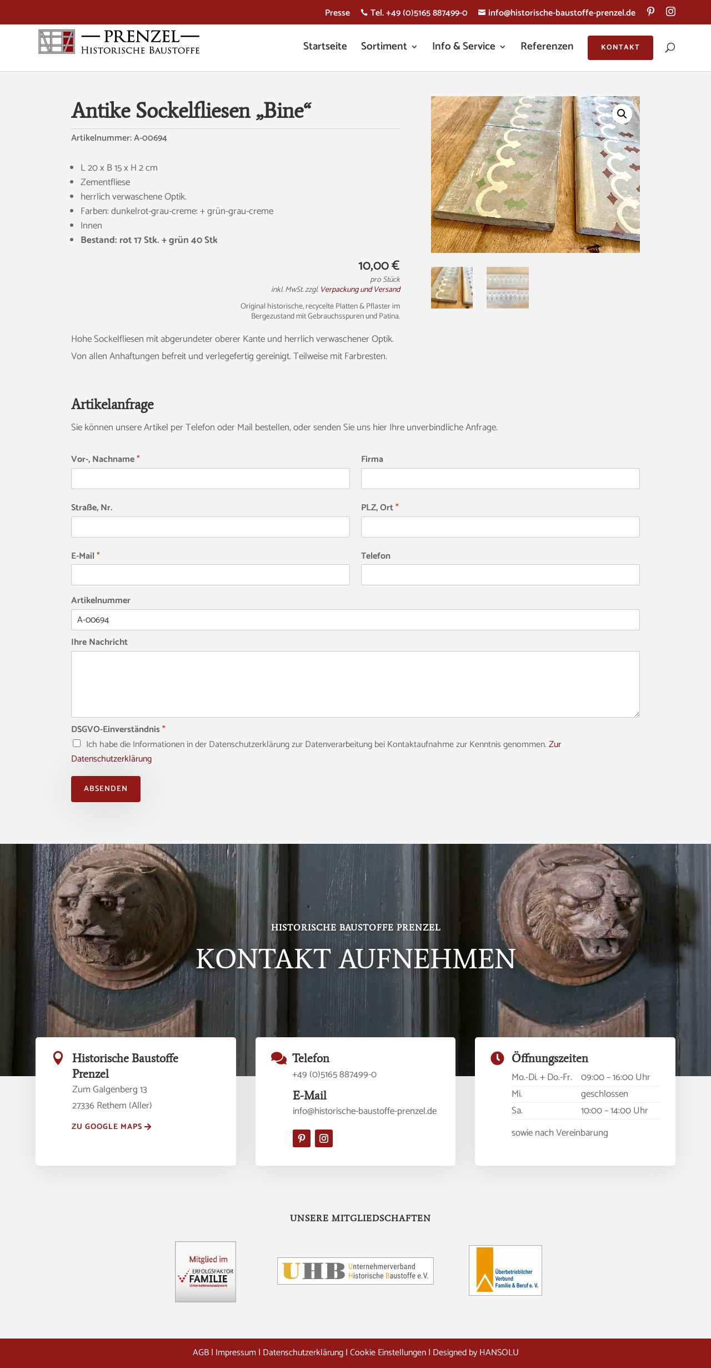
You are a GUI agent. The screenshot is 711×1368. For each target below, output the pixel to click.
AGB (201, 1352)
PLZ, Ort (380, 508)
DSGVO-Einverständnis (118, 730)
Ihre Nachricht (99, 643)
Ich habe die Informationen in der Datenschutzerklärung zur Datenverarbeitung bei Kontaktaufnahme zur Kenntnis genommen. (316, 752)
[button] (622, 114)
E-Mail (85, 557)
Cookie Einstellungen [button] (388, 1352)
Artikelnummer (101, 601)
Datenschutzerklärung (303, 1352)
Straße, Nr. (91, 508)
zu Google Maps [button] (107, 1127)
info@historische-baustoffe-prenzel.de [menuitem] (556, 15)
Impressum (236, 1352)
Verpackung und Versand (360, 289)
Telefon (375, 557)
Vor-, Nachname (105, 460)
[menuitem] (650, 15)
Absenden (106, 789)
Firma (372, 460)
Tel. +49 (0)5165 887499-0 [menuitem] (414, 15)
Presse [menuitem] (337, 15)
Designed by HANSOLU (476, 1352)
